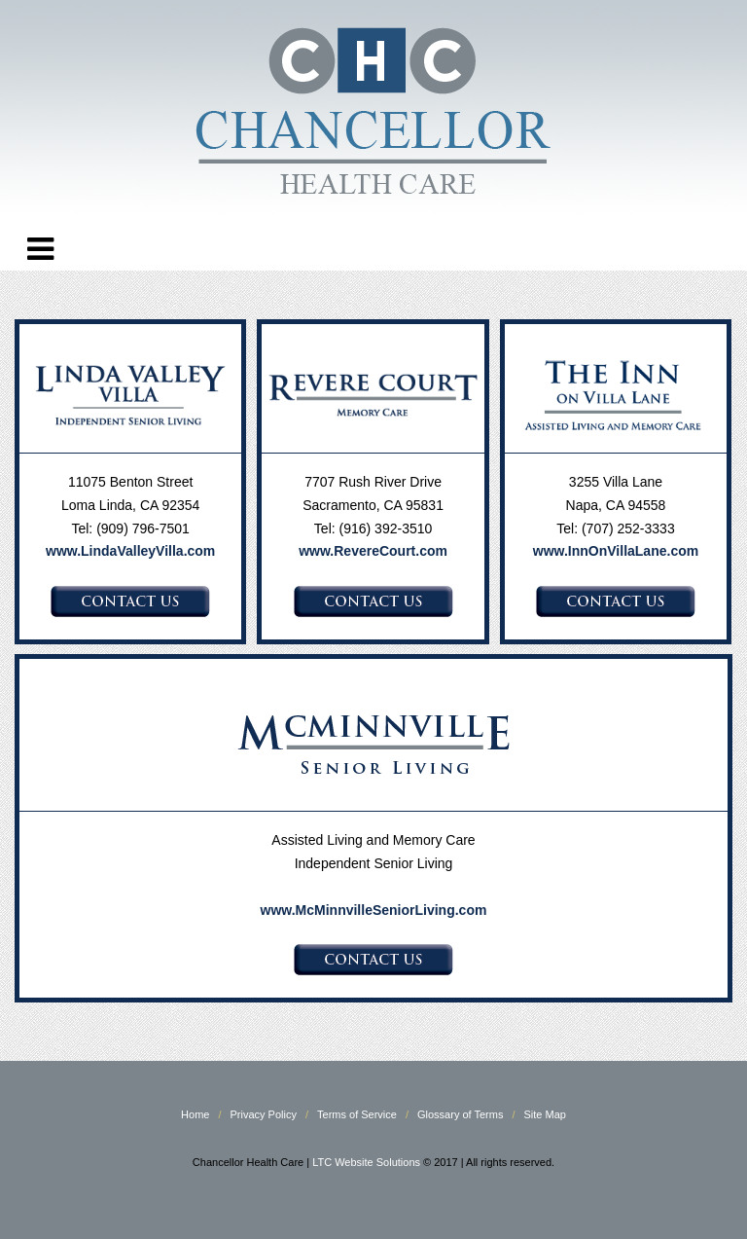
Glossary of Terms (460, 1114)
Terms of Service (357, 1114)
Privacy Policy (263, 1114)
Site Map (545, 1114)
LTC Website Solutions (366, 1162)
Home (195, 1114)
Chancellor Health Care (373, 115)
